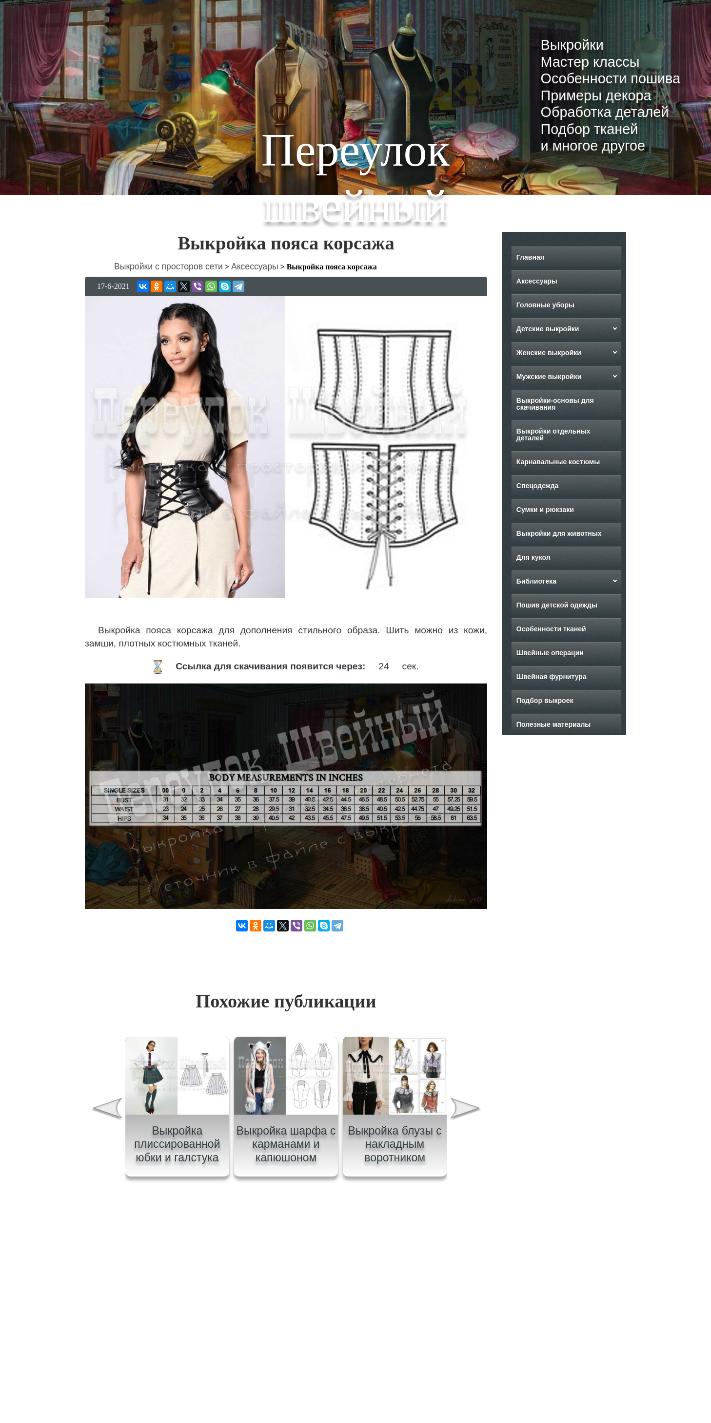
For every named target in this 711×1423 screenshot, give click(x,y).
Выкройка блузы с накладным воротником (394, 1144)
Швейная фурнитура (551, 677)
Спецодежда (537, 486)
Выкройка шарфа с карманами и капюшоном (286, 1144)
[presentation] (106, 1110)
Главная (530, 257)
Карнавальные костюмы (558, 462)
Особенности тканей (551, 629)
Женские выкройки (548, 353)
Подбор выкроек (544, 700)
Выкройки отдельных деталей (553, 434)
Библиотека (536, 581)
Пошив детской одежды (556, 605)
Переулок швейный (355, 178)
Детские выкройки (547, 329)
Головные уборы (545, 305)
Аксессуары (536, 281)
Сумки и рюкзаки (545, 509)
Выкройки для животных (559, 533)
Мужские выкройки (549, 376)
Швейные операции (550, 653)
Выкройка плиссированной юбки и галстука (177, 1144)
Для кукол (533, 557)
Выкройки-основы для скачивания (555, 404)
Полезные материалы (553, 724)
